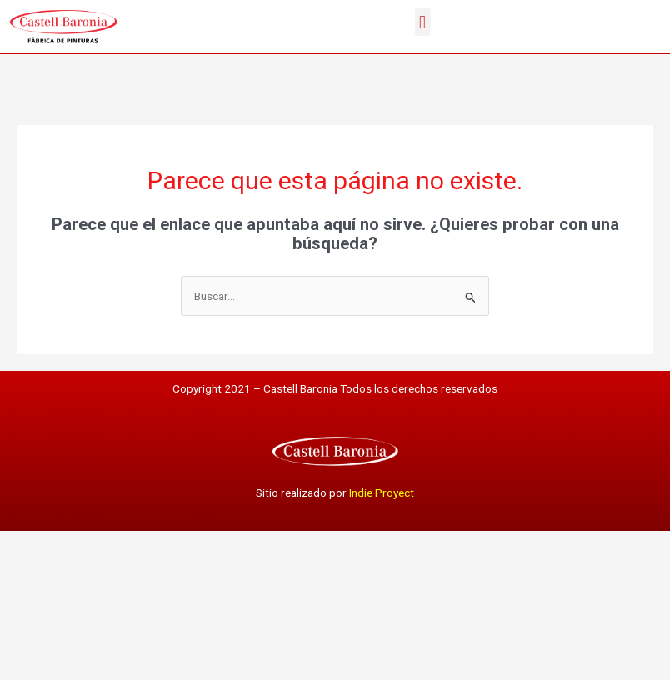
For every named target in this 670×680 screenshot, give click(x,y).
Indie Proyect (381, 492)
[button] (442, 22)
